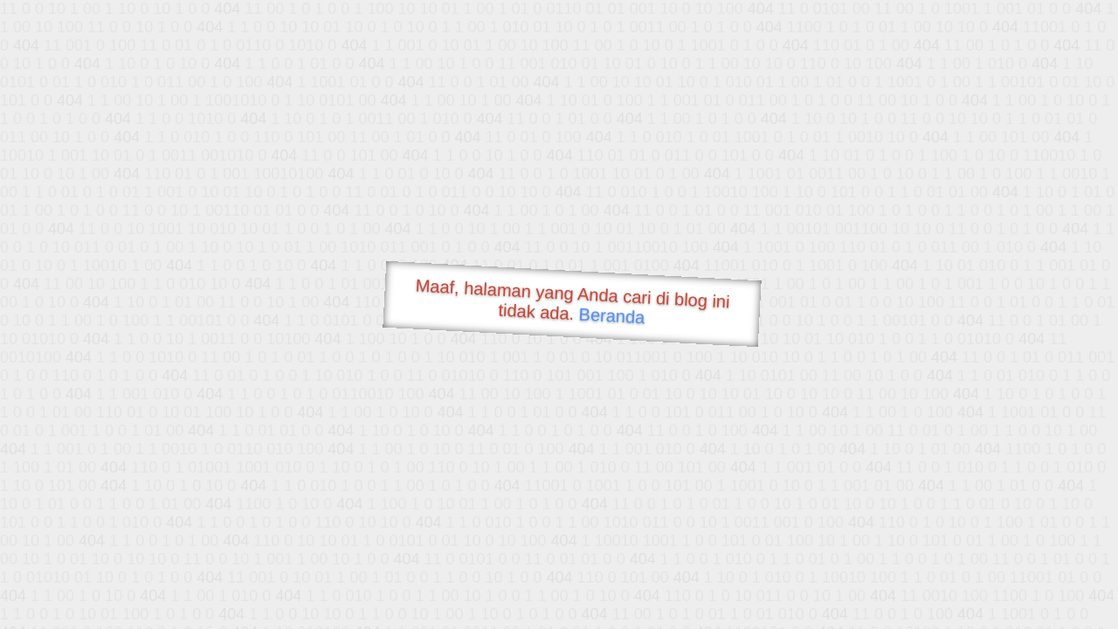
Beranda (611, 315)
